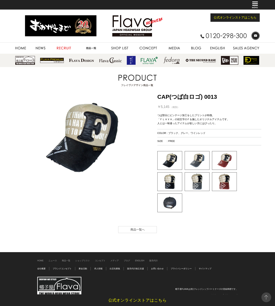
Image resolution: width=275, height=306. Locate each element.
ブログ (127, 260)
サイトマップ (205, 268)
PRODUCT (91, 48)
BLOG (196, 48)
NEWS (41, 48)
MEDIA (174, 48)
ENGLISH (217, 48)
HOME (23, 48)
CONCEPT (148, 48)
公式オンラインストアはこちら (235, 17)
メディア (114, 260)
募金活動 (83, 268)
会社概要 (41, 268)
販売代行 (153, 260)
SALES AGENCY (244, 48)
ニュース (53, 260)
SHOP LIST (119, 48)
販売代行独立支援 (135, 268)
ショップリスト (82, 260)
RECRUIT (64, 48)
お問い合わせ (157, 268)
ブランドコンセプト (62, 268)
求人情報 (98, 268)
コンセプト (100, 260)
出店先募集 (115, 268)
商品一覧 (66, 260)
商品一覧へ (137, 229)
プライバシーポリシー (181, 268)
